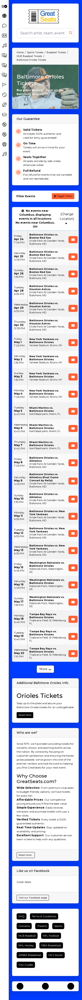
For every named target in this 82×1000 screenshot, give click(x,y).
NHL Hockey (26, 945)
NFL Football (51, 935)
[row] (45, 239)
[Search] (43, 33)
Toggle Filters (63, 196)
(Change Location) (67, 218)
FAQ (21, 916)
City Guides (26, 964)
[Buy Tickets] (73, 239)
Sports (58, 926)
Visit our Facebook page (33, 897)
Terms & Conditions (44, 916)
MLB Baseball (27, 935)
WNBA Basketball (30, 955)
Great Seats (24, 882)
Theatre (42, 926)
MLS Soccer (56, 955)
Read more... (26, 855)
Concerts (24, 926)
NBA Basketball (51, 945)
